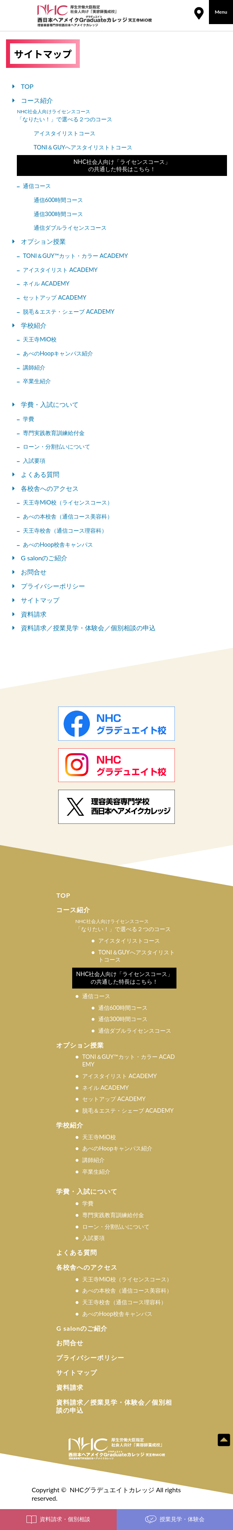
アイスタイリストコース (64, 133)
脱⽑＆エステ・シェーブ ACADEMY (68, 311)
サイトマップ (40, 600)
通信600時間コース (58, 199)
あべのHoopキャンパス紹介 (58, 353)
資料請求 (34, 614)
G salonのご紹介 (44, 558)
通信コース (37, 185)
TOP (27, 86)
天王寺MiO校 (40, 339)
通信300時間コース (58, 213)
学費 (28, 418)
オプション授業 (43, 241)
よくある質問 (40, 474)
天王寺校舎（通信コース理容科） (65, 530)
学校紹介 (34, 325)
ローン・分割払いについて (56, 446)
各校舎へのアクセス (50, 488)
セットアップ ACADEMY (54, 297)
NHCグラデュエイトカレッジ (112, 1489)
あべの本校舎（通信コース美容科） (68, 516)
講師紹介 (34, 367)
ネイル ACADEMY (46, 283)
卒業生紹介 (37, 381)
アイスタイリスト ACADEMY (60, 269)
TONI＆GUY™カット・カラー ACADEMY (75, 255)
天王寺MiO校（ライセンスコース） (68, 502)
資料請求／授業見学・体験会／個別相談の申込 (88, 627)
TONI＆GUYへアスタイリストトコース (83, 147)
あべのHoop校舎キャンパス (58, 544)
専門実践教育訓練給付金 (54, 432)
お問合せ (34, 572)
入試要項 (34, 460)
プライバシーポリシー (53, 586)
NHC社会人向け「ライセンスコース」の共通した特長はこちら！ (121, 165)
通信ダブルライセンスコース (70, 227)
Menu (221, 12)
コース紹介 (37, 100)
